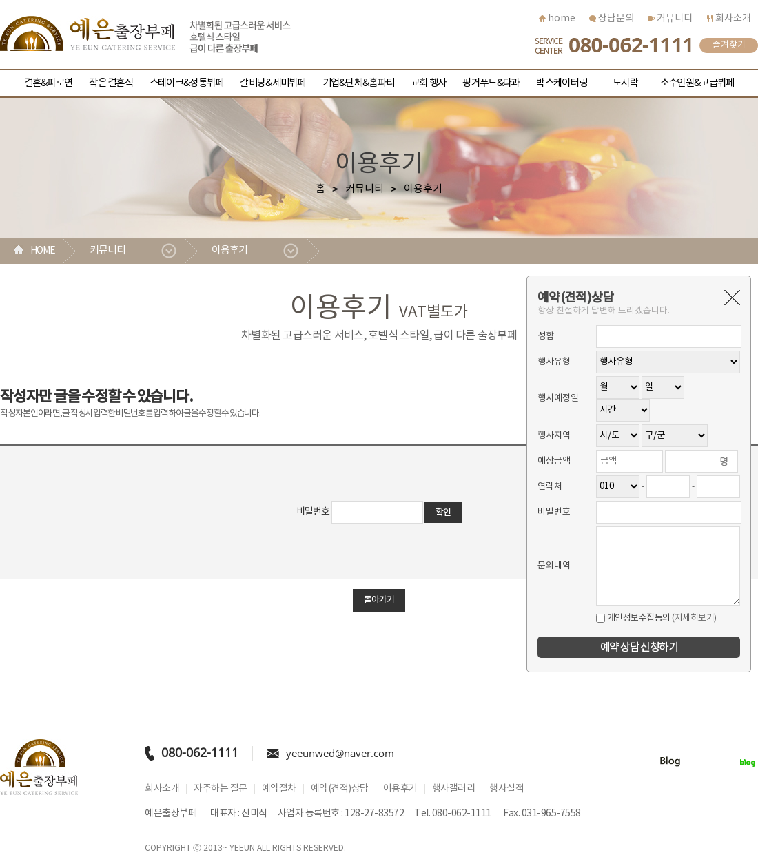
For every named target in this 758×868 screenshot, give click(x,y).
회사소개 (728, 18)
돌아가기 (379, 600)
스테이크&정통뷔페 (186, 83)
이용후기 (229, 250)
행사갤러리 (453, 788)
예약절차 (279, 788)
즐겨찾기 (729, 45)
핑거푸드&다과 (491, 83)
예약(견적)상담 (340, 788)
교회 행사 (428, 83)
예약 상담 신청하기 (638, 647)
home (557, 18)
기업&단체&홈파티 (358, 83)
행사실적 (506, 788)
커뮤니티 (670, 18)
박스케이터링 (561, 83)
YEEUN (242, 848)
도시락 (625, 83)
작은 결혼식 (111, 83)
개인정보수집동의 (633, 618)
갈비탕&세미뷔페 (272, 83)
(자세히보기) (694, 618)
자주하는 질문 (220, 788)
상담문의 (611, 18)
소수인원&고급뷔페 (697, 83)
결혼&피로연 (48, 83)
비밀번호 (313, 511)
